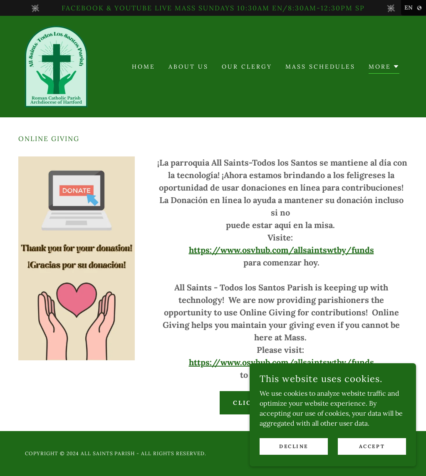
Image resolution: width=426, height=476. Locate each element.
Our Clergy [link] (247, 66)
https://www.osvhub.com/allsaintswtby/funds (281, 250)
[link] (56, 66)
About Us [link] (188, 66)
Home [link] (143, 66)
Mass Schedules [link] (320, 66)
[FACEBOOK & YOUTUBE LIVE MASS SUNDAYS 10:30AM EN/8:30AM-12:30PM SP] (213, 8)
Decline (293, 446)
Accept (372, 446)
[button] (384, 68)
